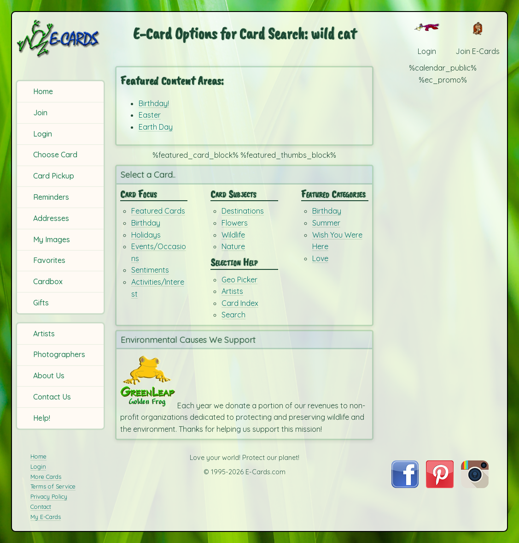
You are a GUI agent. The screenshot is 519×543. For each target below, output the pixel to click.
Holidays (146, 234)
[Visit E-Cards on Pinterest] (440, 485)
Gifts (41, 302)
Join (40, 112)
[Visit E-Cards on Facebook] (405, 485)
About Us (48, 375)
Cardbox (48, 281)
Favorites (49, 260)
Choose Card (55, 154)
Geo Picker (239, 279)
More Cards (45, 476)
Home (43, 91)
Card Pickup (53, 175)
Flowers (235, 222)
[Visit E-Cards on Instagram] (475, 485)
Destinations (243, 210)
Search (233, 314)
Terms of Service (53, 486)
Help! (41, 418)
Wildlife (233, 234)
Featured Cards (158, 210)
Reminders (51, 197)
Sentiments (150, 269)
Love (320, 258)
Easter (150, 114)
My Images (51, 239)
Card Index (240, 303)
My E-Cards (45, 516)
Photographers (59, 354)
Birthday (145, 222)
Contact (40, 506)
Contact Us (52, 396)
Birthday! (154, 103)
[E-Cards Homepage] (61, 38)
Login (42, 133)
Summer (326, 222)
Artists (44, 333)
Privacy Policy (48, 496)
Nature (233, 246)
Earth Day (156, 126)
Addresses (51, 218)
